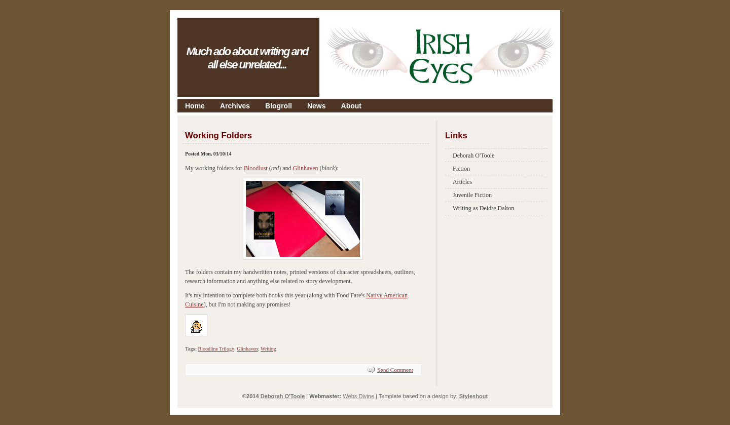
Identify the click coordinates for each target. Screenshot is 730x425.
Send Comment (395, 370)
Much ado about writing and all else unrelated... (247, 58)
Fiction (461, 168)
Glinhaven (305, 168)
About (351, 106)
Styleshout (473, 396)
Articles (462, 181)
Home (195, 106)
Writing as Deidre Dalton (483, 208)
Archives (235, 106)
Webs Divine (358, 396)
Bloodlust (256, 168)
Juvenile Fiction (472, 195)
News (316, 106)
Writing (268, 349)
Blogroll (278, 106)
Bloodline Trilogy (216, 349)
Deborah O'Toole (473, 155)
